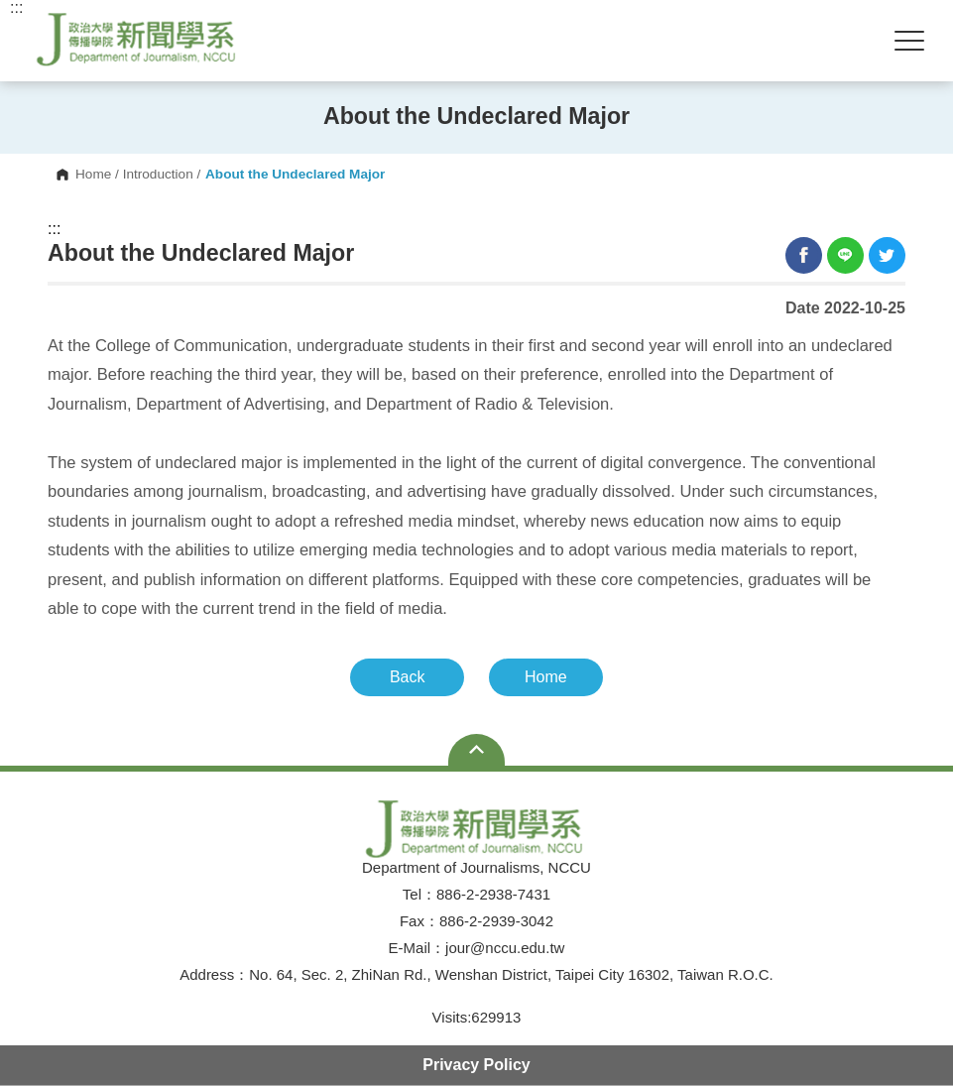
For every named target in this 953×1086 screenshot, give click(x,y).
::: (54, 229)
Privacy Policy (476, 1064)
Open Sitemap (476, 750)
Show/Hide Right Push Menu (909, 41)
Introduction (158, 174)
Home (93, 174)
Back (407, 676)
